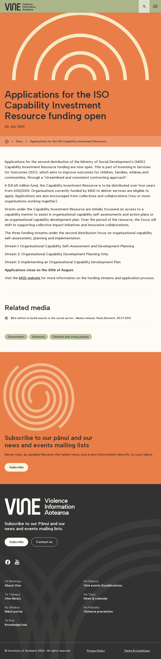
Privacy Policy (96, 650)
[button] (154, 6)
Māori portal (14, 610)
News (19, 141)
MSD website (30, 278)
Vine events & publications (103, 583)
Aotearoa (38, 336)
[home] (20, 7)
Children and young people (71, 336)
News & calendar (96, 596)
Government (16, 336)
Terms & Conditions (137, 650)
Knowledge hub (16, 623)
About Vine (13, 583)
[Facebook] (8, 562)
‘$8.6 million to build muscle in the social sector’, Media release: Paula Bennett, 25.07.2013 (70, 318)
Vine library (13, 596)
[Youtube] (17, 562)
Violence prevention (98, 610)
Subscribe (16, 467)
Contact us (44, 542)
